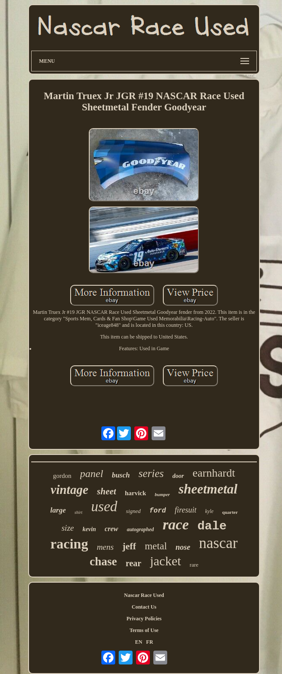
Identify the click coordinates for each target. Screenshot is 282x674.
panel (91, 473)
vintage (69, 490)
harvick (135, 493)
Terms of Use (144, 630)
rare (194, 564)
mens (105, 546)
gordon (62, 475)
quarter (230, 512)
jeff (129, 546)
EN (139, 642)
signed (133, 511)
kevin (89, 529)
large (58, 510)
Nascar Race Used (144, 595)
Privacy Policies (144, 619)
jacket (165, 561)
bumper (162, 494)
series (151, 473)
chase (103, 561)
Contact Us (144, 607)
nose (182, 547)
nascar (218, 543)
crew (111, 528)
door (178, 476)
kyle (209, 511)
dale (212, 526)
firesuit (185, 510)
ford (157, 511)
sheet (106, 491)
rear (133, 563)
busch (121, 475)
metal (156, 546)
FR (149, 642)
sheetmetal (207, 489)
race (175, 524)
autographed (140, 529)
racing (69, 543)
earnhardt (214, 473)
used (104, 506)
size (68, 527)
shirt (78, 512)
